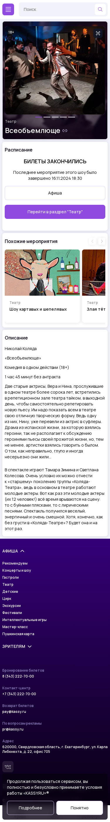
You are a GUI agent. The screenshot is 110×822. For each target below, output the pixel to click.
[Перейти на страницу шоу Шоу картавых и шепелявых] (42, 286)
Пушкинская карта (18, 634)
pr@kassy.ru (12, 729)
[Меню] (8, 9)
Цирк (6, 598)
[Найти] (100, 9)
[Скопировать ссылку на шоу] (64, 130)
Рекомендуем (15, 563)
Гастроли (10, 577)
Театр (10, 121)
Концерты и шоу (16, 570)
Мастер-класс (15, 627)
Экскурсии (11, 605)
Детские (10, 591)
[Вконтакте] (7, 766)
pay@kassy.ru (14, 711)
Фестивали (12, 612)
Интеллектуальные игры (24, 620)
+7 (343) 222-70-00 (19, 694)
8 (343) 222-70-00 (18, 676)
